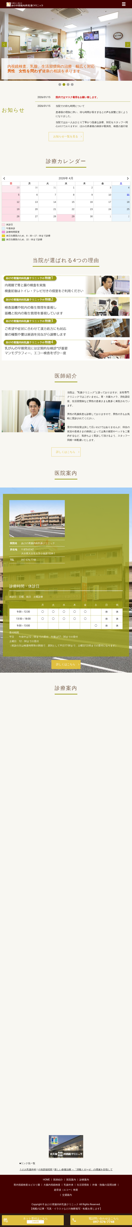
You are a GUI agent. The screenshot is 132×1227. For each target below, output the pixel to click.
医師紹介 (58, 1179)
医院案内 (71, 1179)
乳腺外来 (68, 1184)
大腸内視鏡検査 (51, 1184)
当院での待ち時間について (70, 106)
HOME (46, 1179)
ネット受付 (35, 1218)
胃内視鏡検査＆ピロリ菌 (27, 1184)
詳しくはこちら (65, 452)
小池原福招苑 (45, 1169)
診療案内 (84, 1179)
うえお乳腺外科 (27, 1169)
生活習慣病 (83, 1184)
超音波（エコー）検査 (66, 1189)
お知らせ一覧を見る (65, 136)
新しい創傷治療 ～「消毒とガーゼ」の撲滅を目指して (83, 1169)
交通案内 (67, 1195)
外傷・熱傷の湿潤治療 (104, 1184)
